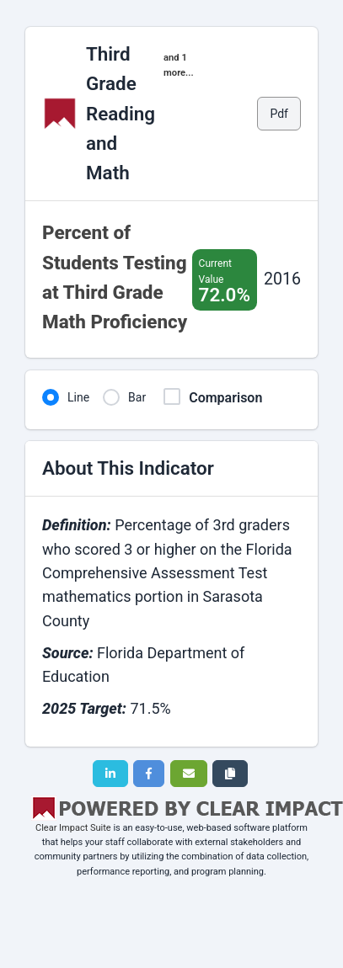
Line (78, 397)
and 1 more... (178, 65)
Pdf (279, 113)
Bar (137, 397)
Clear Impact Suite (73, 827)
